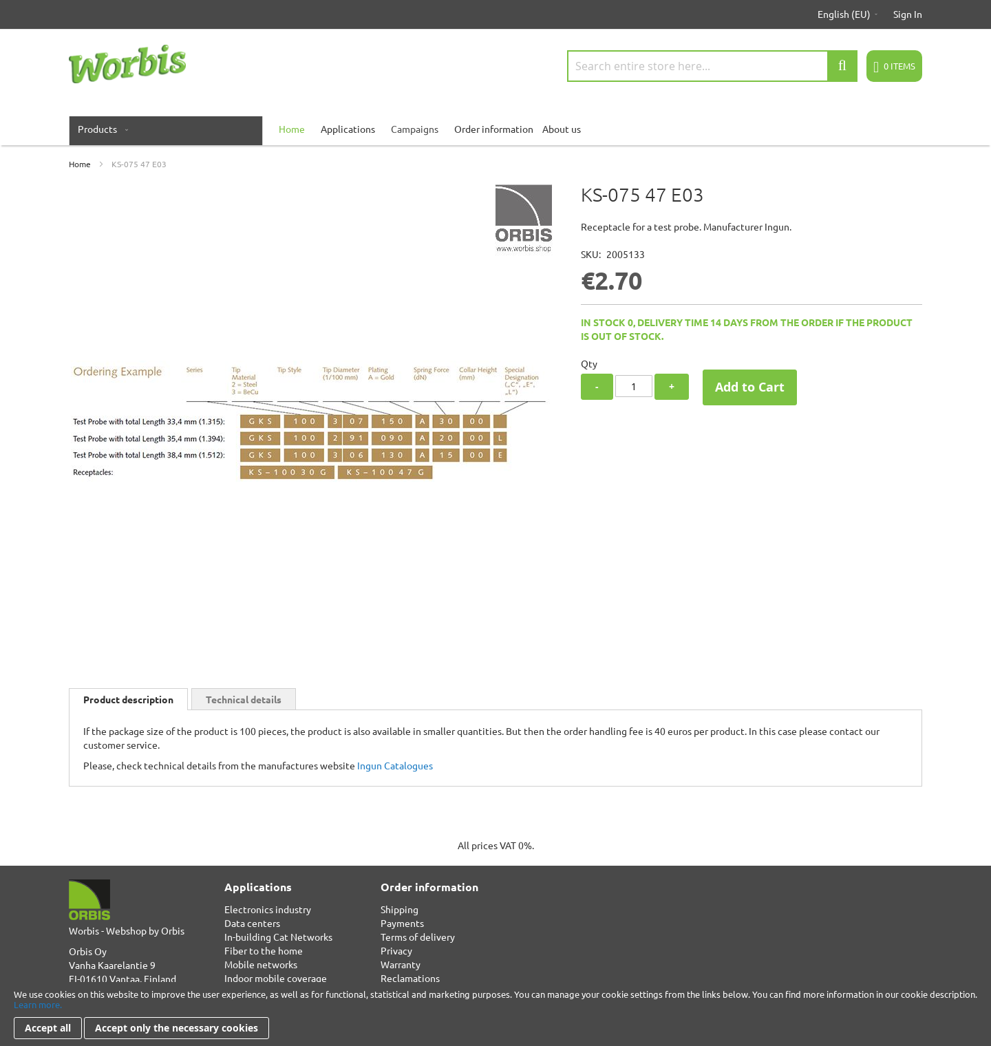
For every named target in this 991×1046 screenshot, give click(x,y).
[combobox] (712, 66)
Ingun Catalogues (395, 765)
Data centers (252, 923)
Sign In (907, 14)
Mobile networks (260, 964)
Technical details (243, 699)
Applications (348, 128)
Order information (493, 128)
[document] (495, 1014)
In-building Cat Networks (278, 936)
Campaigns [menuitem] (414, 128)
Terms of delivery (418, 936)
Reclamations (410, 978)
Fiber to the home (263, 950)
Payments (402, 923)
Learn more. (38, 1004)
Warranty (400, 964)
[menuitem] (100, 128)
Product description (128, 699)
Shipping (399, 909)
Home (80, 163)
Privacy (396, 950)
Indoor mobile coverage (275, 978)
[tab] (128, 699)
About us (561, 128)
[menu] (495, 128)
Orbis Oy (88, 951)
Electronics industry (267, 909)
